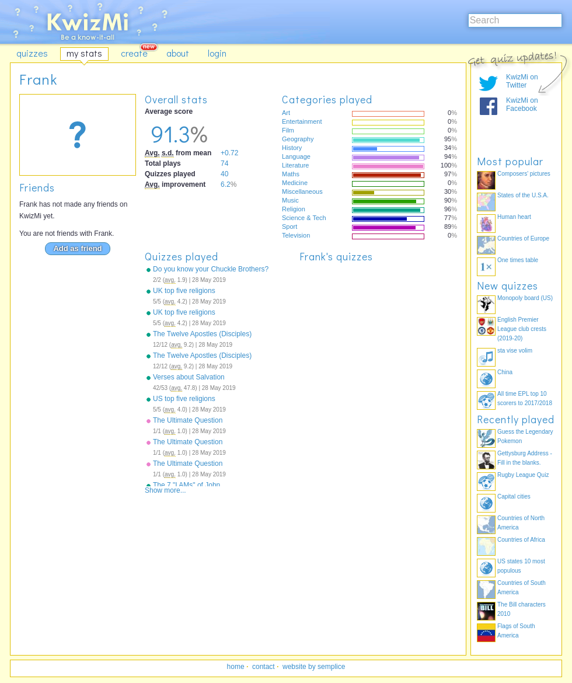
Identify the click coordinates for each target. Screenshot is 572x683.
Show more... (165, 490)
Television (296, 235)
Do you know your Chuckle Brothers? (210, 269)
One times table (517, 260)
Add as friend (77, 248)
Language (296, 156)
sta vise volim (514, 350)
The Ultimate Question (187, 420)
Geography (297, 138)
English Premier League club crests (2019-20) (521, 329)
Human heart (514, 217)
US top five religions (184, 399)
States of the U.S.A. (523, 195)
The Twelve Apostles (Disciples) (202, 334)
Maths (290, 173)
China (504, 372)
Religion (293, 208)
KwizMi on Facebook (522, 104)
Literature (295, 165)
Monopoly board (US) (525, 298)
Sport (289, 226)
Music (290, 200)
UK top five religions (184, 291)
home (236, 667)
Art (286, 112)
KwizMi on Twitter (522, 81)
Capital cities (514, 496)
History (292, 147)
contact (263, 667)
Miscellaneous (302, 191)
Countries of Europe (523, 238)
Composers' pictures (523, 173)
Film (288, 130)
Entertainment (302, 121)
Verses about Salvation (189, 377)
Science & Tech (304, 217)
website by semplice (313, 667)
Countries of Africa (521, 539)
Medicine (295, 182)
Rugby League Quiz (523, 475)
